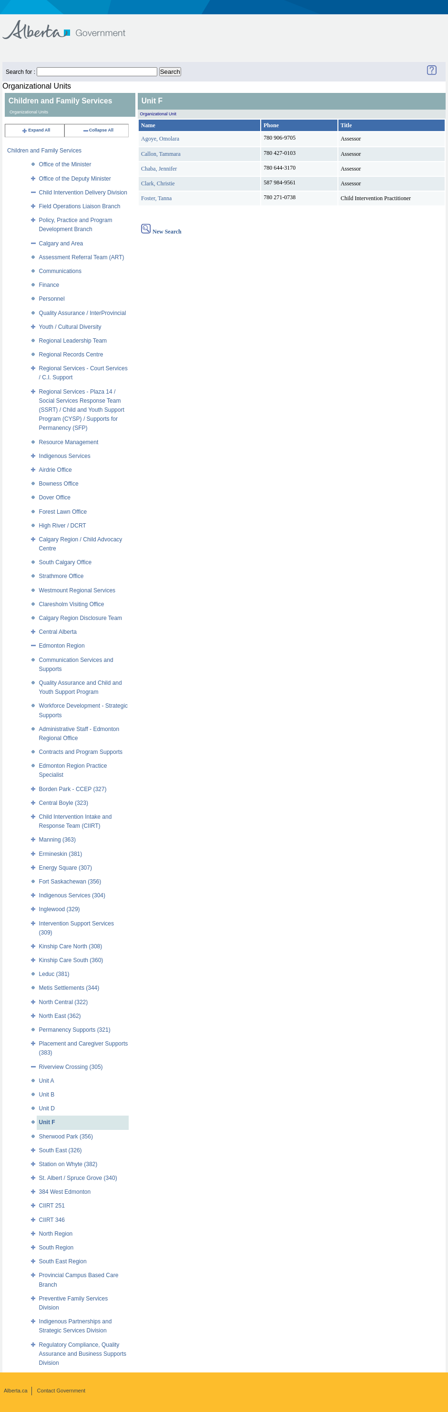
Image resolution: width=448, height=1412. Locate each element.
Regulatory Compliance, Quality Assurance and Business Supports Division (82, 1353)
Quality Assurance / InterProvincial (82, 313)
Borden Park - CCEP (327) (73, 789)
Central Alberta (58, 632)
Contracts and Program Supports (80, 752)
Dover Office (55, 497)
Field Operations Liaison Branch (80, 206)
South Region (56, 1247)
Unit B (47, 1094)
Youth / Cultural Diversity (70, 327)
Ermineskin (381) (60, 854)
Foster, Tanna (156, 198)
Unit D (47, 1108)
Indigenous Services (65, 456)
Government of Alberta (71, 25)
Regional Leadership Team (73, 340)
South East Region (63, 1261)
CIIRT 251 (52, 1205)
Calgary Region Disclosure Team (80, 618)
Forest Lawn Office (63, 511)
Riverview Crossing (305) (71, 1067)
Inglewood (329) (59, 909)
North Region (56, 1233)
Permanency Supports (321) (75, 1029)
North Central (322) (63, 1002)
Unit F (47, 1122)
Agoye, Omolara (160, 138)
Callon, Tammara (161, 154)
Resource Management (69, 442)
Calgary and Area (61, 243)
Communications (60, 271)
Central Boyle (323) (63, 803)
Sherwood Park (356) (66, 1136)
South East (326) (60, 1150)
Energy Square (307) (65, 867)
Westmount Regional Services (77, 590)
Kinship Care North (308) (70, 946)
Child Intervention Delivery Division (83, 192)
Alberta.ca (16, 1390)
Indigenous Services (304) (72, 895)
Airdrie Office (55, 470)
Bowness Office (59, 483)
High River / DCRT (62, 525)
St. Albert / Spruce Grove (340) (78, 1178)
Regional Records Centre (71, 354)
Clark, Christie (158, 183)
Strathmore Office (61, 576)
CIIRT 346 (52, 1220)
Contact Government (61, 1390)
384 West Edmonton (65, 1192)
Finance (49, 285)
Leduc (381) (54, 974)
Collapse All (97, 130)
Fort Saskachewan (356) (70, 881)
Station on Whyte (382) (68, 1164)
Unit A (46, 1080)
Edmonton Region (62, 645)
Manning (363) (57, 839)
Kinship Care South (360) (71, 960)
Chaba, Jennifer (159, 168)
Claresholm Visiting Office (71, 604)
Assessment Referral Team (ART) (81, 257)
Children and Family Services (44, 150)
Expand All (35, 130)
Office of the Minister (65, 164)
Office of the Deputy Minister (75, 178)
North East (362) (60, 1016)
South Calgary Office (65, 562)
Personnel (52, 298)
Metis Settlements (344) (69, 988)
